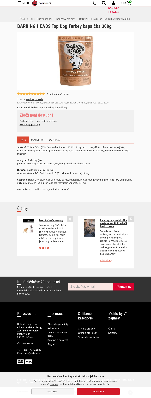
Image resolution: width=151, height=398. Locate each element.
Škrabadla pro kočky (88, 337)
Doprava (54, 139)
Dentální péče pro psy (51, 220)
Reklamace (53, 328)
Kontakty (113, 11)
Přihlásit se (123, 286)
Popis (23, 139)
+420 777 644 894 (31, 350)
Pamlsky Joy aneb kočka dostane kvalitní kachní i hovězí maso (113, 223)
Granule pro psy (86, 328)
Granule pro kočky (87, 333)
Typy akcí (53, 344)
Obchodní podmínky (58, 324)
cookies (54, 384)
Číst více (45, 248)
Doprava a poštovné (58, 340)
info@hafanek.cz (33, 353)
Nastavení (53, 391)
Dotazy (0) (37, 139)
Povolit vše (98, 391)
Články (111, 328)
